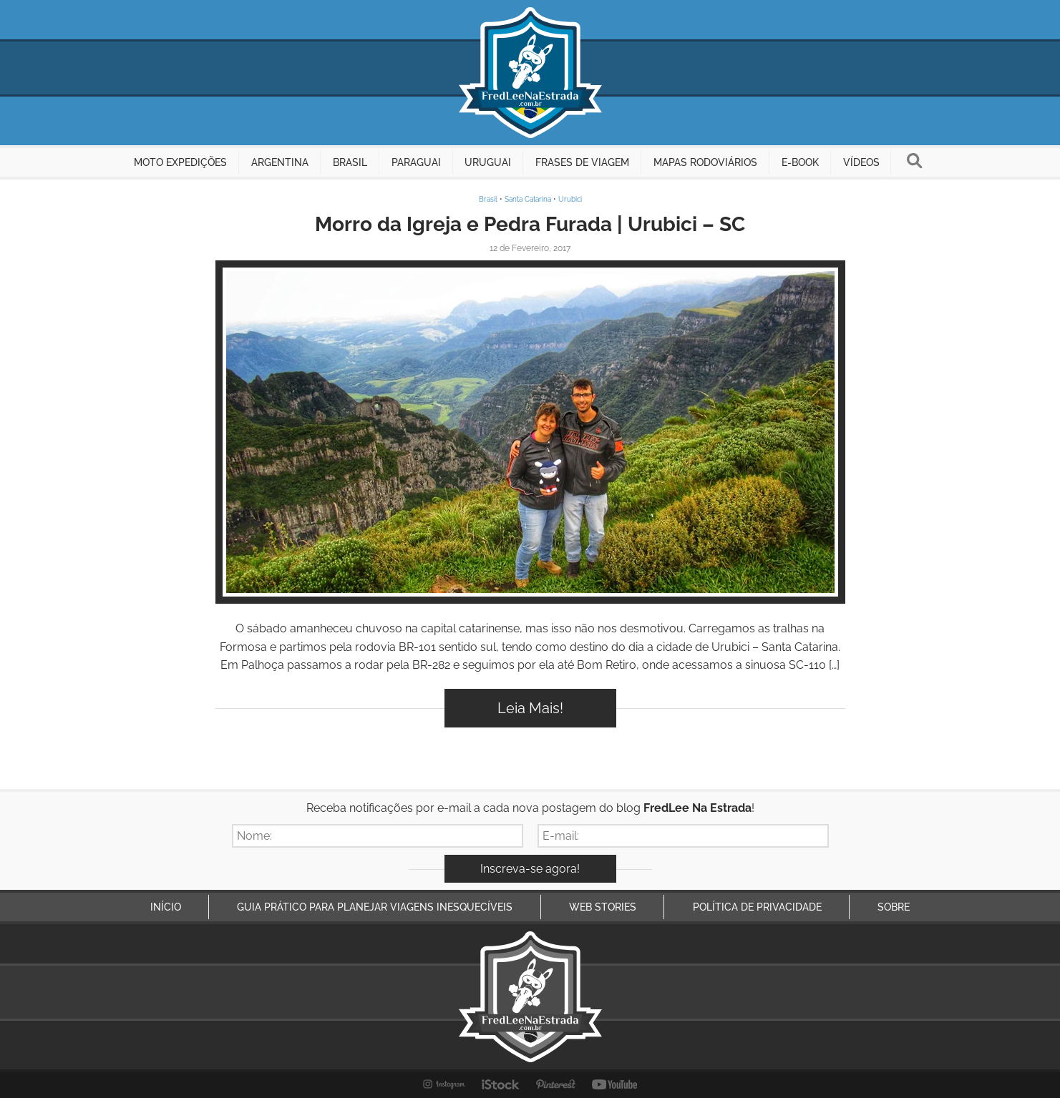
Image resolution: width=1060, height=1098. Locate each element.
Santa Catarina (528, 199)
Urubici (570, 199)
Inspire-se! (530, 432)
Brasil (488, 199)
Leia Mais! (530, 708)
